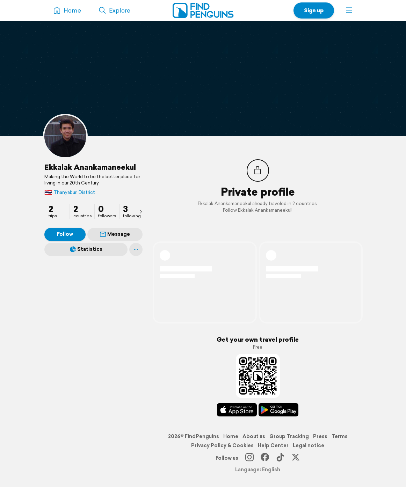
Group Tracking (289, 436)
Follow (65, 234)
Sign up (314, 10)
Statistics (86, 249)
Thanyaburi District (69, 192)
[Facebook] (265, 458)
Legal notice (308, 445)
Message (115, 234)
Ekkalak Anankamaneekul (90, 167)
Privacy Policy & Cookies (222, 445)
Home (230, 436)
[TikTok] (280, 458)
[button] (349, 10)
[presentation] (140, 211)
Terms (340, 436)
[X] (295, 458)
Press (320, 436)
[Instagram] (249, 458)
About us (253, 436)
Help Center (273, 445)
